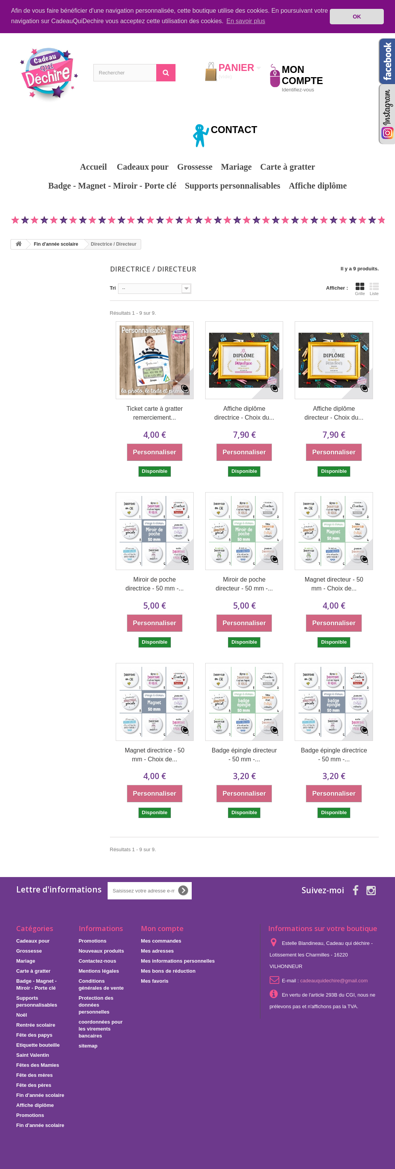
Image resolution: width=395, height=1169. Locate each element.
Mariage (236, 167)
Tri (113, 288)
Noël (21, 1015)
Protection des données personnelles (96, 1005)
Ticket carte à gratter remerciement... (155, 413)
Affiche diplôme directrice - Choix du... (244, 413)
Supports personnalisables (232, 186)
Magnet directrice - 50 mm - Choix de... (154, 754)
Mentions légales (99, 971)
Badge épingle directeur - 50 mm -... (244, 754)
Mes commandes (161, 941)
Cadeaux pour (143, 167)
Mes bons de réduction (168, 971)
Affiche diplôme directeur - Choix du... (333, 413)
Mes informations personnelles (177, 961)
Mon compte (162, 928)
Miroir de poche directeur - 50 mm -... (244, 584)
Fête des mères (34, 1075)
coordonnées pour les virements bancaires (101, 1029)
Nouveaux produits (101, 951)
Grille (360, 289)
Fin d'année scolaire (40, 1095)
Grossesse (195, 167)
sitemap (88, 1046)
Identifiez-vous (298, 90)
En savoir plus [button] (245, 21)
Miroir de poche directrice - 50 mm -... (154, 584)
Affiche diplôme (318, 186)
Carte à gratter (287, 167)
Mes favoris (155, 981)
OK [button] (357, 16)
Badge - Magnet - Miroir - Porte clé (112, 186)
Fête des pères (33, 1085)
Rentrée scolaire (35, 1025)
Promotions (198, 204)
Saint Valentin (32, 1055)
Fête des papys (34, 1035)
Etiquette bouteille (38, 1045)
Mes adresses (157, 951)
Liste (374, 289)
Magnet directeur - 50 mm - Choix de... (334, 584)
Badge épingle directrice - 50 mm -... (334, 754)
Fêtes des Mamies (37, 1065)
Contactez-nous (97, 961)
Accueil (93, 167)
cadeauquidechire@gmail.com (334, 980)
